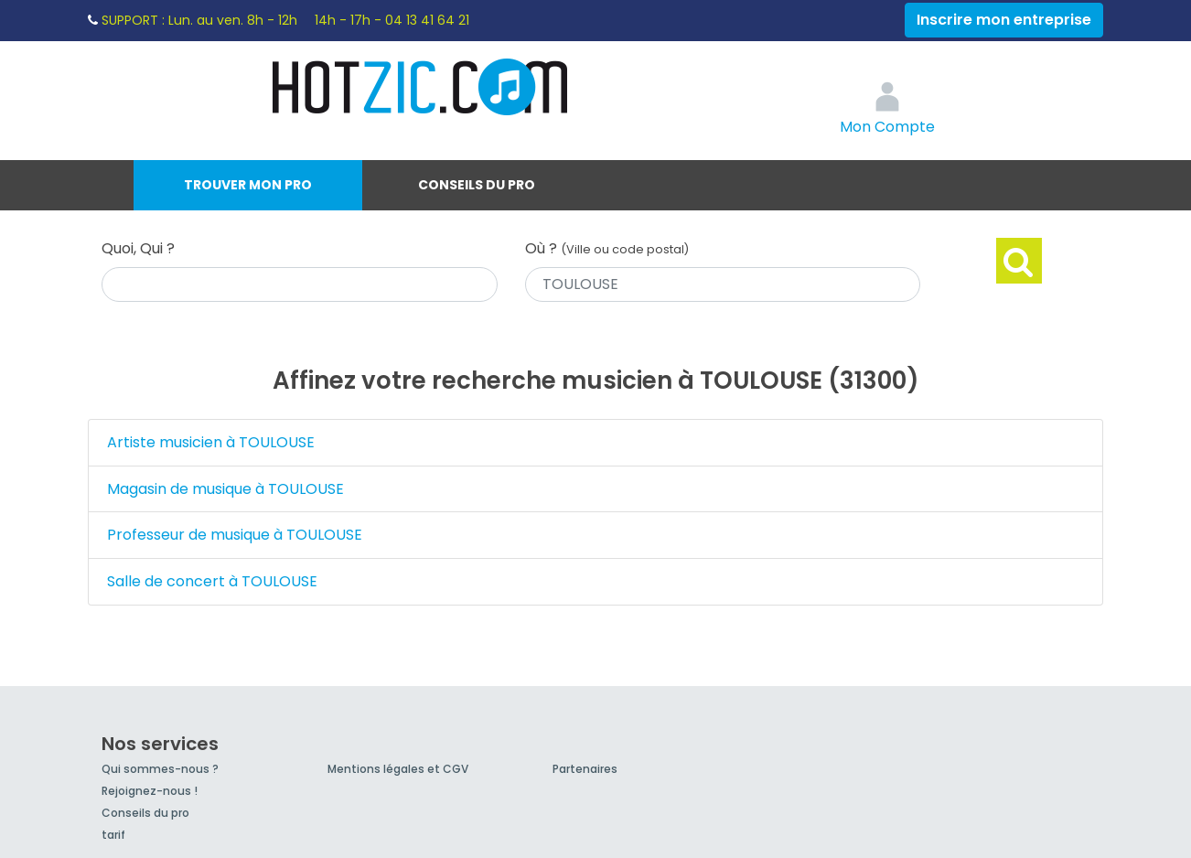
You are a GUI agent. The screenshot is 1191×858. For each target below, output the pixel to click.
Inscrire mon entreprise (1004, 19)
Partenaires (585, 769)
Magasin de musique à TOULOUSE (225, 488)
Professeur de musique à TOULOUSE (234, 534)
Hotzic (421, 86)
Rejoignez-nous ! (150, 791)
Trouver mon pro (248, 185)
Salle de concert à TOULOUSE (212, 581)
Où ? (607, 248)
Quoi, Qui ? (138, 248)
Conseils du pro (476, 185)
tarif (113, 834)
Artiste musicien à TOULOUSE (211, 442)
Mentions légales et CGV (397, 769)
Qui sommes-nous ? (160, 769)
